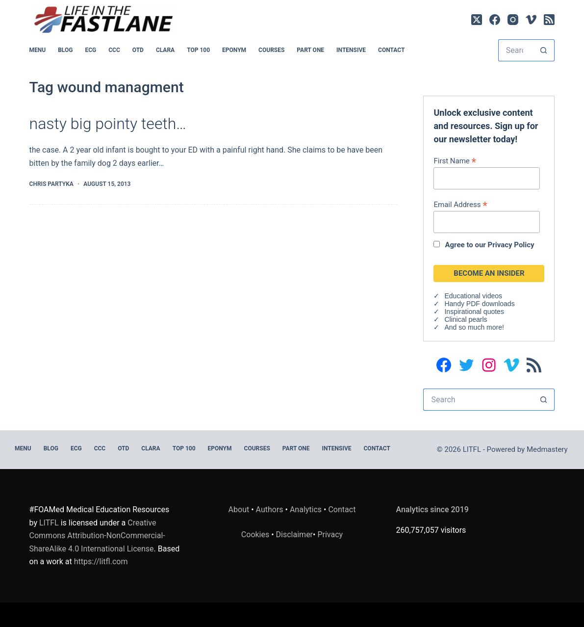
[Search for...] (515, 50)
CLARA (165, 50)
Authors (269, 509)
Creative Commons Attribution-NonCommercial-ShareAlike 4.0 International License (97, 535)
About (239, 509)
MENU (37, 50)
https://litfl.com (101, 561)
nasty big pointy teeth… (107, 123)
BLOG (65, 50)
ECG (90, 50)
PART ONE (310, 50)
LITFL (49, 522)
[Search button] (544, 50)
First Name (454, 161)
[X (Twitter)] (476, 19)
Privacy (330, 534)
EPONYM (234, 50)
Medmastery (547, 449)
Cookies (256, 534)
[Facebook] (494, 19)
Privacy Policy (511, 244)
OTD (138, 50)
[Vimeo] (531, 19)
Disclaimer (294, 534)
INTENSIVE (351, 50)
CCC (114, 50)
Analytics (306, 509)
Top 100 (198, 50)
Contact (391, 50)
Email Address (460, 204)
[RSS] (549, 19)
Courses (271, 50)
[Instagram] (513, 19)
